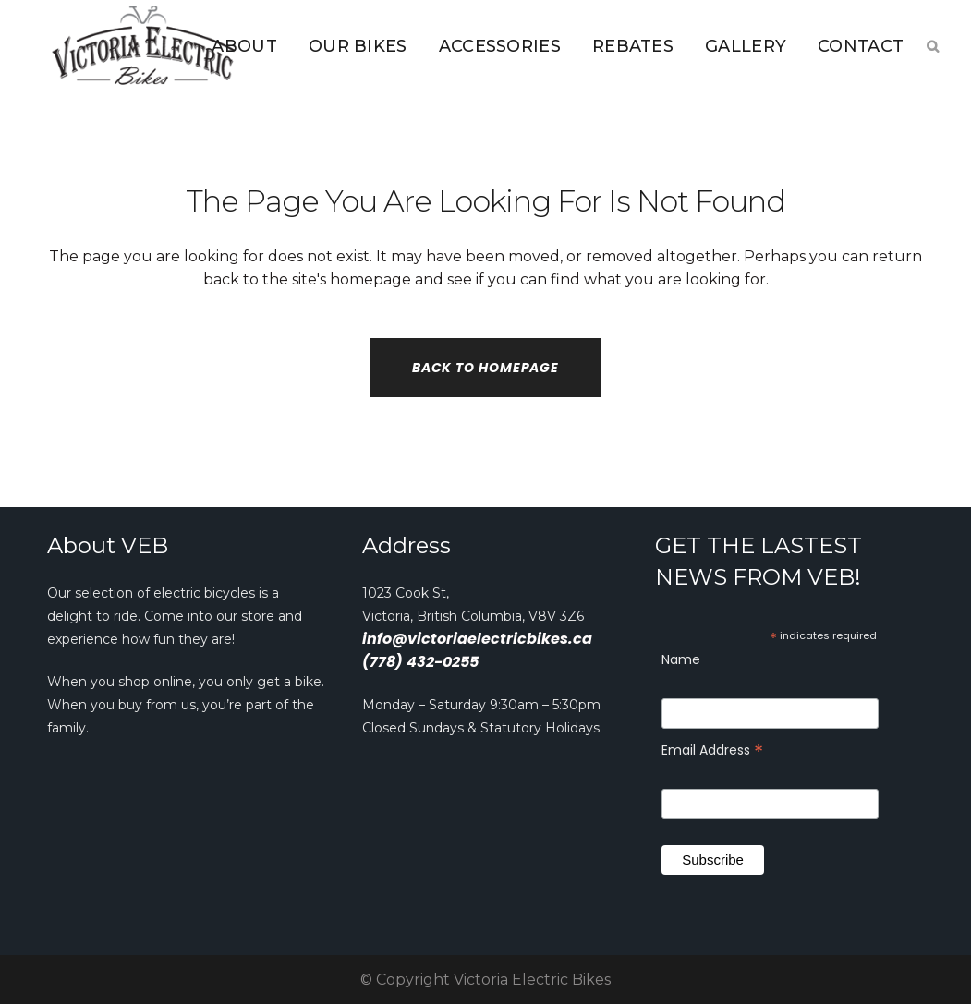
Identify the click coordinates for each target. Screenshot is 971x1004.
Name (680, 659)
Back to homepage (485, 367)
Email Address (712, 750)
